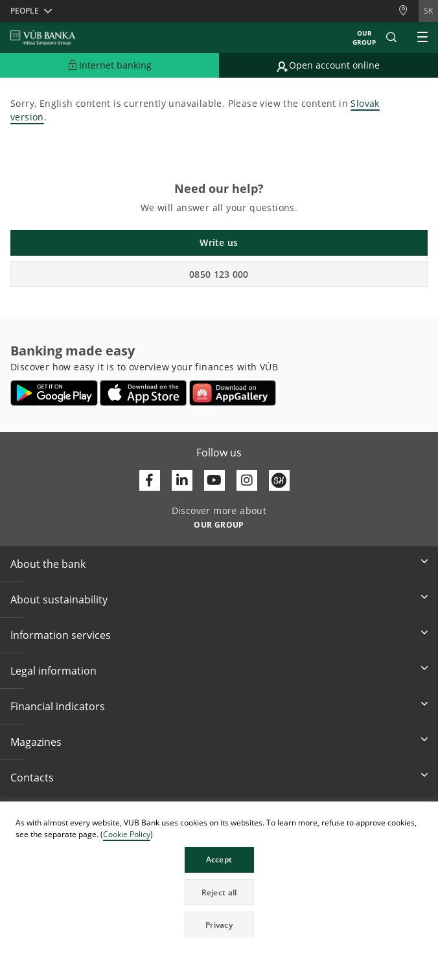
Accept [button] (219, 859)
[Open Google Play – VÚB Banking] (54, 393)
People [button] (24, 10)
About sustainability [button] (59, 599)
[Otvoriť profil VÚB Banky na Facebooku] (149, 480)
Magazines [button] (36, 742)
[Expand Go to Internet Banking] (109, 65)
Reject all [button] (219, 892)
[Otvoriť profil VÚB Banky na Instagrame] (246, 480)
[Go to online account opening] (328, 65)
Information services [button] (60, 635)
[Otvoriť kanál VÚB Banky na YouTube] (214, 480)
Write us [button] (219, 242)
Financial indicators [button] (57, 706)
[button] (391, 37)
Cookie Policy (126, 834)
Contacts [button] (32, 777)
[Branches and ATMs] (408, 10)
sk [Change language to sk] (428, 10)
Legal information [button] (53, 671)
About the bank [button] (48, 564)
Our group (364, 37)
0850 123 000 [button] (219, 274)
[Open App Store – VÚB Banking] (143, 393)
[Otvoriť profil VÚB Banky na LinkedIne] (182, 480)
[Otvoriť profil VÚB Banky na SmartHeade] (279, 480)
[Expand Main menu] (422, 37)
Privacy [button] (219, 924)
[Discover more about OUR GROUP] (219, 523)
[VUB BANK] (43, 37)
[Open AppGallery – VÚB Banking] (232, 393)
